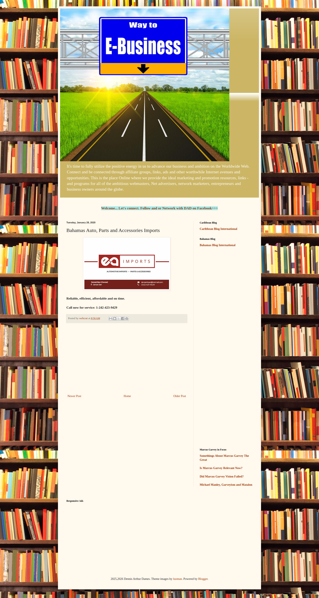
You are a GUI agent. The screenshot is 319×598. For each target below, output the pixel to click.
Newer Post (74, 396)
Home (127, 396)
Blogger (203, 578)
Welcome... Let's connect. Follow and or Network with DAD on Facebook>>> (159, 208)
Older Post (179, 396)
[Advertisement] (126, 358)
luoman (177, 578)
